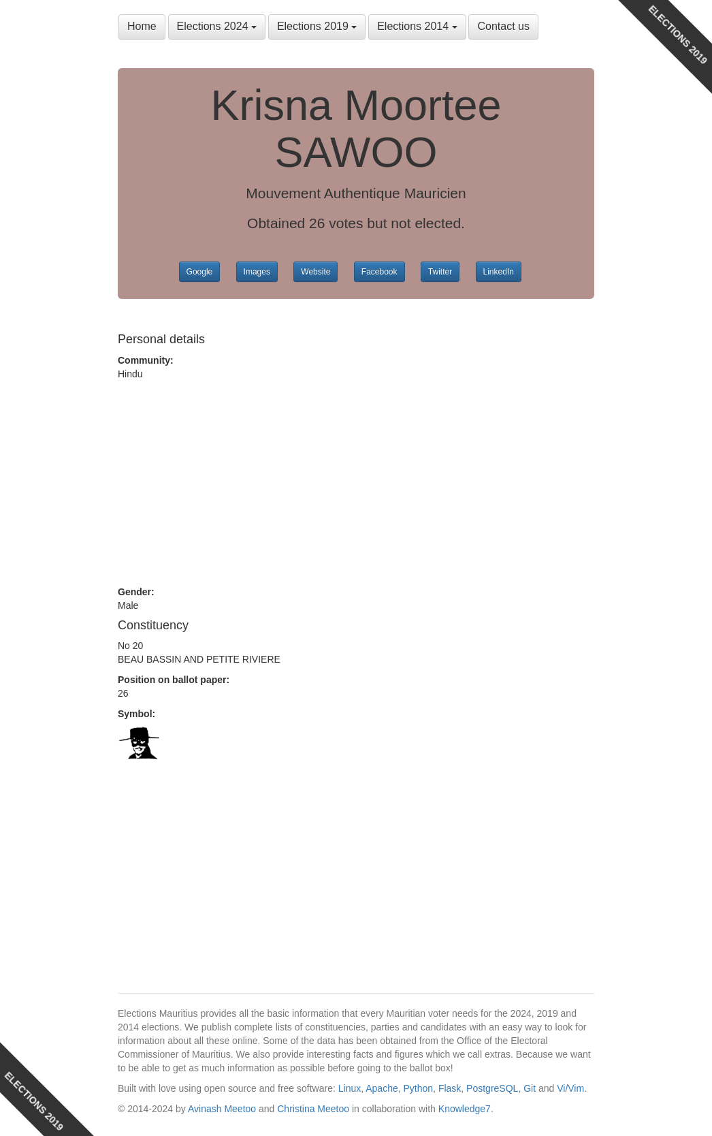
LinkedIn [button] (498, 272)
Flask (449, 1088)
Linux (349, 1088)
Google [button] (200, 272)
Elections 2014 (417, 26)
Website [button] (315, 272)
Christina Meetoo (313, 1108)
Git (529, 1088)
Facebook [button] (379, 272)
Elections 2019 (317, 26)
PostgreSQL (492, 1088)
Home (142, 26)
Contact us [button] (503, 26)
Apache (382, 1088)
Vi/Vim (570, 1088)
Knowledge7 (464, 1108)
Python (419, 1088)
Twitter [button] (440, 272)
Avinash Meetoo (222, 1108)
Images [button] (257, 272)
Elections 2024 (217, 26)
